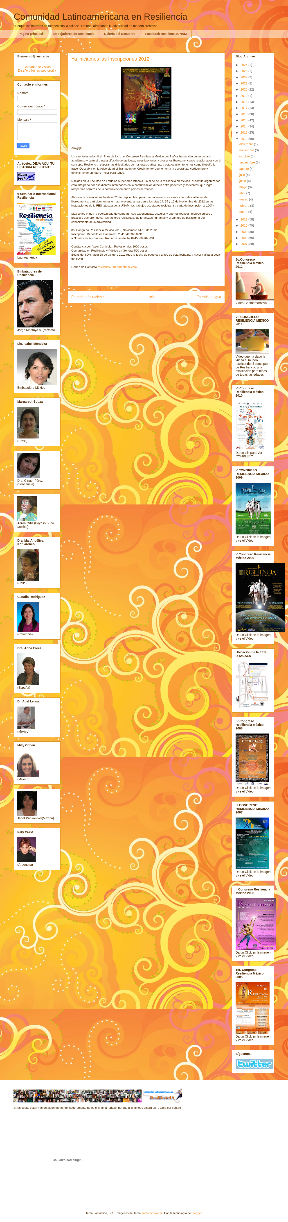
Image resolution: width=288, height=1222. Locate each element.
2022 (244, 77)
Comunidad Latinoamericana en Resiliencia (100, 17)
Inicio (150, 297)
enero (243, 212)
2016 (244, 114)
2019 (244, 96)
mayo (243, 187)
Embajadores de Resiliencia (73, 34)
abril (242, 193)
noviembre (247, 150)
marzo (244, 199)
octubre (245, 156)
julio (242, 175)
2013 (244, 132)
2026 (244, 65)
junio (243, 181)
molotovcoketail (152, 1213)
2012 (244, 139)
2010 (244, 225)
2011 (244, 219)
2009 (244, 232)
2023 (244, 71)
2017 (244, 108)
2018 (244, 102)
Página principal (31, 34)
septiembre (247, 162)
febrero (244, 205)
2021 (244, 83)
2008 (244, 238)
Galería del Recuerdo (119, 34)
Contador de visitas (37, 67)
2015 (244, 120)
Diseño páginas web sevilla (37, 70)
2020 (244, 89)
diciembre (246, 144)
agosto (244, 168)
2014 (244, 126)
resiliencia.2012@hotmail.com (117, 267)
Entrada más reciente (88, 297)
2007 (244, 244)
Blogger (197, 1213)
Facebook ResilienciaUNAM (166, 34)
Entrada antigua (208, 297)
